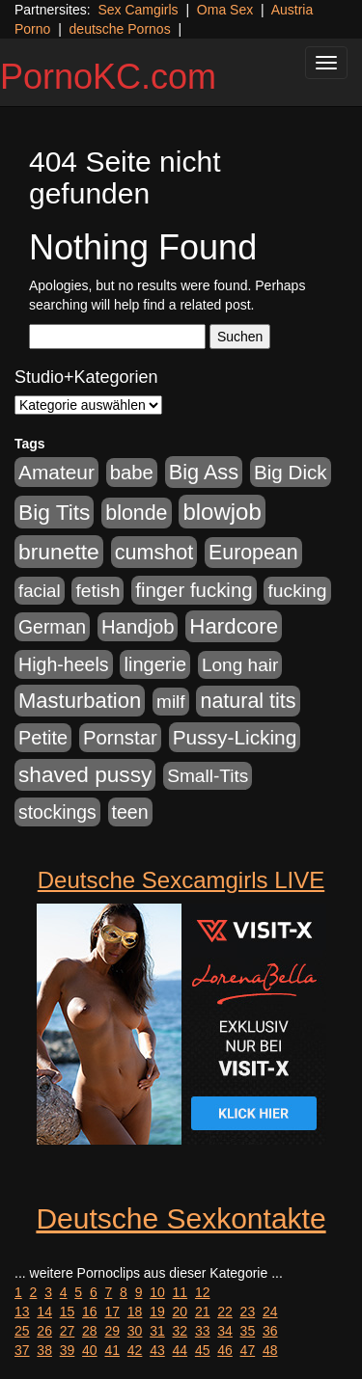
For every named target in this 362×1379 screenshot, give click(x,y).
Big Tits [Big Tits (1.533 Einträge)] (54, 512)
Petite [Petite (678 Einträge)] (43, 737)
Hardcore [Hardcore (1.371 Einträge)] (233, 626)
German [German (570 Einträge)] (52, 626)
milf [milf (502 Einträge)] (170, 701)
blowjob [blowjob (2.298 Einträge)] (221, 512)
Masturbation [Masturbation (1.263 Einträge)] (79, 701)
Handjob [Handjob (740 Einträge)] (137, 626)
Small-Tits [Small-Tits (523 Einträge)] (207, 776)
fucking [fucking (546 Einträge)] (296, 591)
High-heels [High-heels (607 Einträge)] (63, 664)
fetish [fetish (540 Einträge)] (97, 591)
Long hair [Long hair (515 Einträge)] (240, 665)
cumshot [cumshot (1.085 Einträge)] (154, 552)
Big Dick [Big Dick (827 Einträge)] (290, 472)
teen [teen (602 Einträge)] (130, 812)
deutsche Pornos (120, 29)
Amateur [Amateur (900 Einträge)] (56, 472)
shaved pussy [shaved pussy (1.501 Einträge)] (85, 775)
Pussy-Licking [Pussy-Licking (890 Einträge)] (235, 737)
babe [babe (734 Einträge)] (131, 472)
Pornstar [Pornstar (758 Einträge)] (120, 737)
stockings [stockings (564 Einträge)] (57, 812)
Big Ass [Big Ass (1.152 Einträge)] (203, 472)
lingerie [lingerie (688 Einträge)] (155, 664)
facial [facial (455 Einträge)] (39, 591)
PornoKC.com (108, 76)
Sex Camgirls (137, 9)
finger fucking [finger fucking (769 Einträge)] (193, 590)
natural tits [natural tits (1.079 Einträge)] (247, 701)
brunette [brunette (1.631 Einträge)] (58, 551)
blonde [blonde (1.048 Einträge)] (136, 513)
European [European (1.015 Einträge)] (253, 552)
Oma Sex (225, 9)
